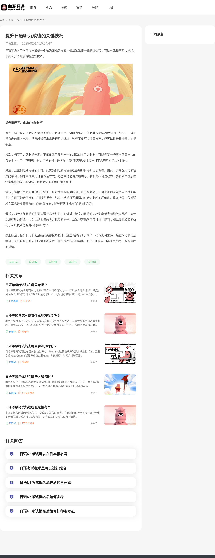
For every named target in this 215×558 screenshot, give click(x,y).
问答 (110, 7)
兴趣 (95, 7)
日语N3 (53, 261)
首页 (33, 7)
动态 (48, 7)
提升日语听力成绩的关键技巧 (31, 20)
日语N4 (72, 261)
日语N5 (92, 261)
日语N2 (33, 261)
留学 (79, 7)
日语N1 (13, 261)
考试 (64, 7)
